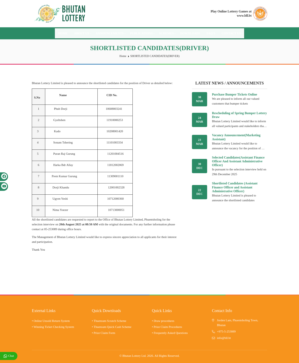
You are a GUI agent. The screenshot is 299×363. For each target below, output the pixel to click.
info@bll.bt (224, 338)
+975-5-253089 (226, 331)
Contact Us (232, 33)
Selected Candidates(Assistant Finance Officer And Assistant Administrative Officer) (238, 161)
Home (63, 33)
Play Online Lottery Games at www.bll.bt (231, 13)
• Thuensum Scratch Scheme (109, 320)
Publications (142, 33)
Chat (9, 356)
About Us (82, 33)
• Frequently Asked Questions (170, 333)
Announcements (111, 33)
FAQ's (211, 33)
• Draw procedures (163, 320)
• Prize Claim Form (103, 333)
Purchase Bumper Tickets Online (234, 94)
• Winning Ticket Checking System (53, 326)
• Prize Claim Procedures (167, 326)
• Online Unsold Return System (51, 320)
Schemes (167, 33)
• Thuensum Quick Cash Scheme (111, 326)
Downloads (190, 33)
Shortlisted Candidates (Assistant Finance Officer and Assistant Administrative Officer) (235, 187)
